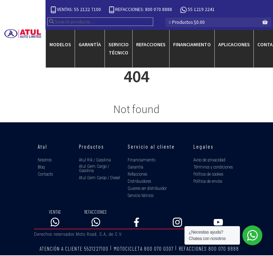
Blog (41, 167)
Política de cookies (208, 174)
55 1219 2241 (197, 9)
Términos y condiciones (213, 167)
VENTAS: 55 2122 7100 (76, 9)
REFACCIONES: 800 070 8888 (141, 9)
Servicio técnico (118, 48)
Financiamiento (192, 44)
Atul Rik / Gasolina (95, 160)
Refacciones (151, 44)
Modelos (60, 44)
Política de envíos (207, 181)
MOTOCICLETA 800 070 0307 (143, 248)
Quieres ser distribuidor (147, 188)
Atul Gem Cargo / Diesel (99, 178)
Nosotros (45, 160)
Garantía (90, 44)
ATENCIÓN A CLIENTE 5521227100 (73, 248)
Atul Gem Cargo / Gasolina (94, 168)
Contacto (45, 174)
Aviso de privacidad (209, 160)
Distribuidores (139, 181)
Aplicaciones (234, 44)
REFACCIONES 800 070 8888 (209, 248)
